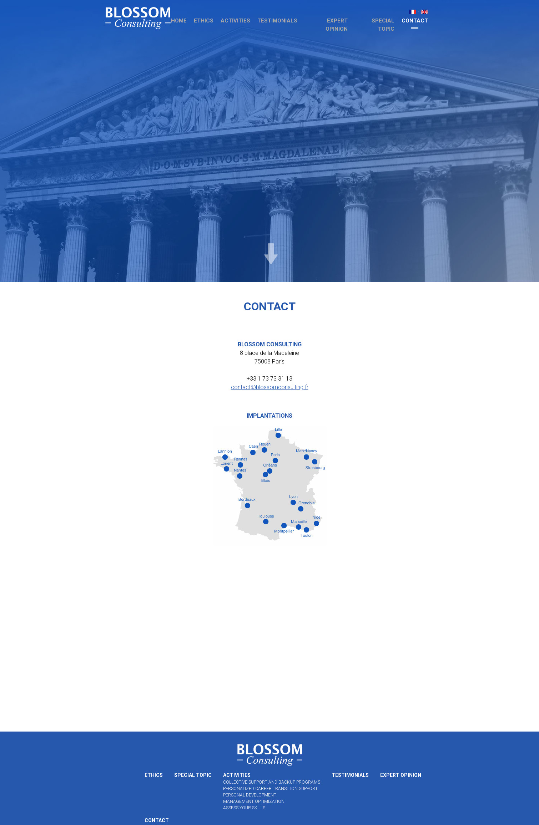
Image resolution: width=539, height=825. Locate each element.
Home (179, 20)
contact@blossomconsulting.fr (269, 387)
